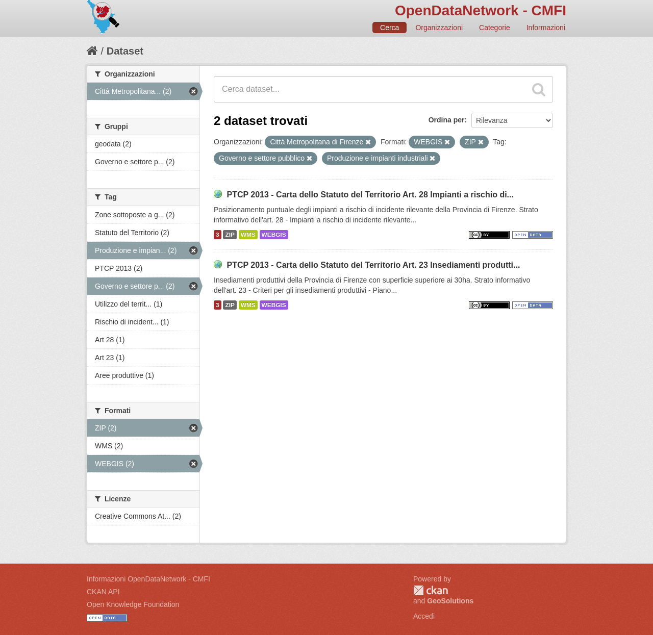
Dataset (125, 51)
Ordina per (447, 120)
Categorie (494, 27)
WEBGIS (274, 234)
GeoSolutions (450, 601)
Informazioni (545, 27)
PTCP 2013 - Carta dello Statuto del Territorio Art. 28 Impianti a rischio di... (370, 194)
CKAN (430, 590)
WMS (248, 234)
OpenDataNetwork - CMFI (480, 10)
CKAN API (103, 592)
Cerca (389, 27)
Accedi (424, 616)
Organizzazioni (439, 27)
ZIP (229, 234)
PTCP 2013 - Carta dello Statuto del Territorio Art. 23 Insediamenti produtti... (373, 265)
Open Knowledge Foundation (133, 604)
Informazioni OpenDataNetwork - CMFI (148, 579)
